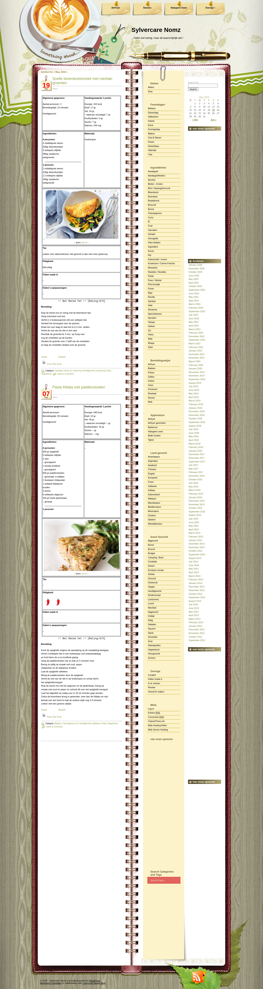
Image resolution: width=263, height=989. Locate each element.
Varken (151, 326)
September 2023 (197, 311)
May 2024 (193, 297)
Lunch (151, 603)
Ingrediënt (153, 247)
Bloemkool (153, 192)
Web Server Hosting (158, 729)
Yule (150, 154)
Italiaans (152, 498)
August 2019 (195, 383)
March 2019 (194, 400)
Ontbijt (151, 616)
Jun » (213, 119)
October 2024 (195, 286)
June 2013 (194, 608)
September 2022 (197, 340)
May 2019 (193, 393)
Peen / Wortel (154, 280)
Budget (151, 553)
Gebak (151, 574)
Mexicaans (153, 511)
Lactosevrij (153, 599)
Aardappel (153, 171)
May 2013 (193, 612)
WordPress (94, 980)
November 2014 (196, 547)
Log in (151, 709)
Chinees (152, 469)
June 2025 (194, 275)
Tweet (44, 357)
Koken (151, 381)
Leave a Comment (54, 727)
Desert (151, 566)
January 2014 (195, 583)
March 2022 (194, 343)
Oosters (152, 515)
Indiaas (151, 490)
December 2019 (196, 372)
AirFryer (115, 8)
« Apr (195, 119)
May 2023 (193, 322)
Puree (151, 288)
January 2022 (195, 350)
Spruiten (152, 318)
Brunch (151, 549)
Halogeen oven (155, 431)
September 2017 (197, 461)
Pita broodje (154, 284)
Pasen (151, 142)
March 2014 (194, 576)
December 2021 (196, 354)
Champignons (155, 213)
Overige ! (210, 8)
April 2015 (194, 529)
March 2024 (194, 304)
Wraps (151, 343)
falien (55, 88)
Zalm (150, 347)
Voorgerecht (154, 653)
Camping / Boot (62, 371)
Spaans (151, 519)
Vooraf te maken (156, 691)
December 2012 (196, 629)
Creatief (152, 675)
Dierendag (153, 112)
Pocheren (153, 389)
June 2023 (194, 318)
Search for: (193, 82)
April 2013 (194, 615)
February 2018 (196, 447)
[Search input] (165, 880)
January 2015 (195, 540)
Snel (150, 641)
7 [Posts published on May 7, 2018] (190, 106)
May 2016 (193, 486)
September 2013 (197, 597)
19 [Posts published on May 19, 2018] (213, 110)
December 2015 (196, 501)
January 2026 (195, 265)
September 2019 (197, 379)
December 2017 (196, 454)
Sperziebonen (155, 314)
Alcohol (151, 180)
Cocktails (152, 561)
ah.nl (84, 242)
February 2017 (196, 472)
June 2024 (194, 293)
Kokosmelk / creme (157, 259)
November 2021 (196, 357)
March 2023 (194, 329)
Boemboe (153, 196)
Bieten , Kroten (155, 184)
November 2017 (196, 458)
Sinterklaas (153, 146)
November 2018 (196, 415)
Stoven (151, 398)
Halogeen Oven (179, 8)
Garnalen (152, 230)
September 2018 (197, 422)
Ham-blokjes (154, 242)
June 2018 (194, 433)
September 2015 (197, 511)
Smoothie (152, 637)
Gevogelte (153, 238)
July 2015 (193, 518)
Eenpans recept (156, 570)
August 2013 (195, 601)
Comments (156, 717)
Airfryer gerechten (157, 423)
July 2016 (193, 483)
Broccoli (152, 205)
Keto (150, 91)
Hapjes (151, 587)
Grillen (151, 377)
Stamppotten (154, 645)
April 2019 (194, 397)
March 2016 (194, 490)
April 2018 (194, 440)
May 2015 (193, 526)
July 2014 (193, 561)
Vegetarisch (46, 374)
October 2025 (195, 272)
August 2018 (195, 426)
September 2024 (197, 290)
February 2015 (196, 536)
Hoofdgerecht (154, 591)
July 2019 (193, 386)
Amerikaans (154, 456)
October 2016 (195, 479)
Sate (150, 305)
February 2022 (196, 347)
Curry (150, 217)
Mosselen (153, 267)
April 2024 (194, 300)
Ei (149, 221)
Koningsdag (154, 129)
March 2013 (194, 619)
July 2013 (193, 604)
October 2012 (195, 637)
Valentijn (152, 150)
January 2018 (195, 451)
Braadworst (153, 200)
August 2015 (195, 515)
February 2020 (196, 365)
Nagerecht (153, 612)
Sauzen (151, 628)
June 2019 (194, 390)
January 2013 (195, 626)
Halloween (153, 116)
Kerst (150, 125)
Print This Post (54, 364)
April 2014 (194, 572)
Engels (151, 473)
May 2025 (193, 279)
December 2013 (196, 586)
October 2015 (195, 508)
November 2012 (196, 633)
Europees (153, 477)
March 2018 (194, 443)
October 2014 (195, 551)
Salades (152, 624)
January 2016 (195, 497)
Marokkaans (154, 503)
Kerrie (151, 251)
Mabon (151, 133)
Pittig (150, 620)
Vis (149, 330)
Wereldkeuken (155, 524)
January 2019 (195, 408)
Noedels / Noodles (157, 272)
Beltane (151, 108)
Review (151, 687)
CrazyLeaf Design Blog (94, 983)
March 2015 (194, 533)
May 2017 (193, 468)
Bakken (58, 723)
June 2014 (194, 565)
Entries (154, 713)
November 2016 (196, 476)
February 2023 (196, 332)
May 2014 (193, 568)
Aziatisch (152, 465)
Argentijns (153, 461)
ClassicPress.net (156, 721)
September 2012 (197, 640)
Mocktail (152, 607)
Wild (150, 339)
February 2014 (196, 579)
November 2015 (196, 504)
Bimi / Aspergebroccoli (159, 188)
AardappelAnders (156, 175)
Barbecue (153, 427)
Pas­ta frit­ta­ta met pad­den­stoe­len (78, 387)
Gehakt (151, 234)
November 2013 (196, 590)
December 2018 (196, 411)
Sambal (151, 301)
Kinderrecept (154, 595)
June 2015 (194, 522)
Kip (149, 255)
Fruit (150, 226)
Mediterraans (154, 507)
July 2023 (193, 315)
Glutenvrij (152, 582)
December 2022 (196, 336)
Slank (151, 633)
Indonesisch (154, 494)
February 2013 (196, 622)
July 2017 (193, 465)
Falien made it (155, 679)
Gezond (152, 578)
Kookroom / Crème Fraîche (161, 263)
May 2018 (193, 436)
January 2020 (195, 368)
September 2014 (197, 554)
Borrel (151, 545)
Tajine (151, 440)
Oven (150, 385)
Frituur (151, 372)
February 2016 (196, 493)
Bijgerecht (153, 540)
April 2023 (194, 325)
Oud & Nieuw (154, 137)
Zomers (151, 658)
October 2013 (195, 594)
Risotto (151, 297)
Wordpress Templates (51, 983)
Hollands (152, 486)
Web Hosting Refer (157, 725)
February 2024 (196, 307)
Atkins (151, 87)
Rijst (150, 293)
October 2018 (195, 418)
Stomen (147, 8)
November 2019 (196, 375)
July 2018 (193, 429)
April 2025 (194, 282)
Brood (151, 209)
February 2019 (196, 404)
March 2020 (194, 361)
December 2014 (196, 543)
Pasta (151, 276)
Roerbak (152, 393)
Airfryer (151, 364)
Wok (150, 402)
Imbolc (151, 121)
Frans (151, 482)
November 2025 (196, 268)
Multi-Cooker (154, 435)
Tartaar (151, 322)
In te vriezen (154, 683)
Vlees (151, 334)
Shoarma (152, 309)
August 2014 (195, 558)
